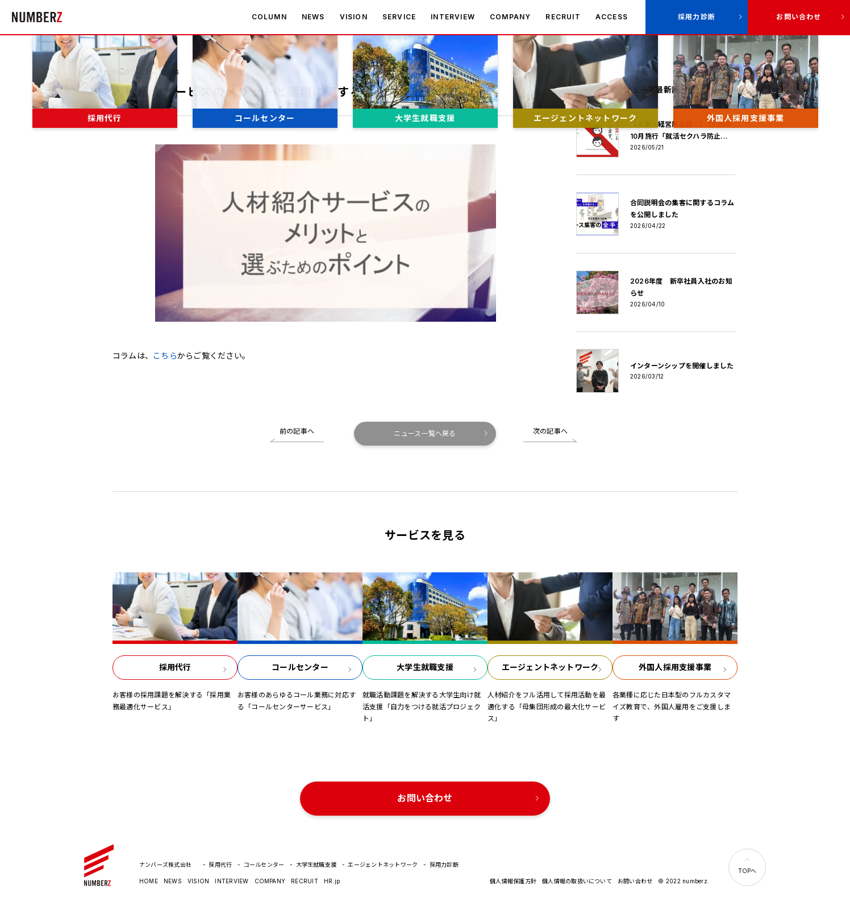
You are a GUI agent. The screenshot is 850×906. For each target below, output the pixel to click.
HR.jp (332, 881)
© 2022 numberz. (683, 881)
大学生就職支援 (316, 864)
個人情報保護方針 (513, 881)
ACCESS (611, 17)
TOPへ (747, 870)
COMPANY (510, 17)
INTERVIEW (453, 17)
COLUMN (269, 17)
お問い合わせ (798, 17)
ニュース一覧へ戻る (425, 433)
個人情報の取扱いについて (577, 881)
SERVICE (399, 17)
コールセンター (264, 864)
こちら (165, 355)
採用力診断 (696, 17)
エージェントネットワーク (383, 864)
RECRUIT (562, 17)
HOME (148, 881)
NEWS (313, 17)
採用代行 (220, 864)
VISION (354, 17)
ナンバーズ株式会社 (37, 17)
